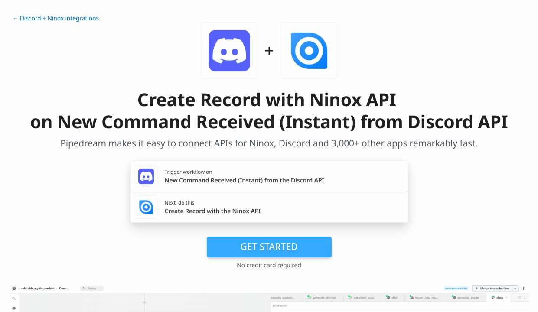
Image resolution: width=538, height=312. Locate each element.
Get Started (269, 246)
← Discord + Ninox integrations (56, 18)
